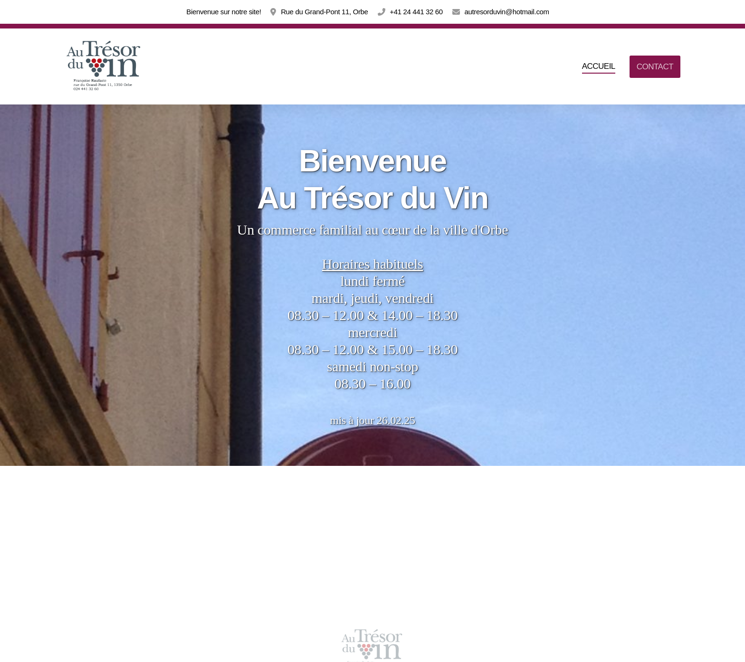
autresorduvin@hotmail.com (506, 12)
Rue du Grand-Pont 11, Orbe (324, 12)
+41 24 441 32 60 (416, 12)
